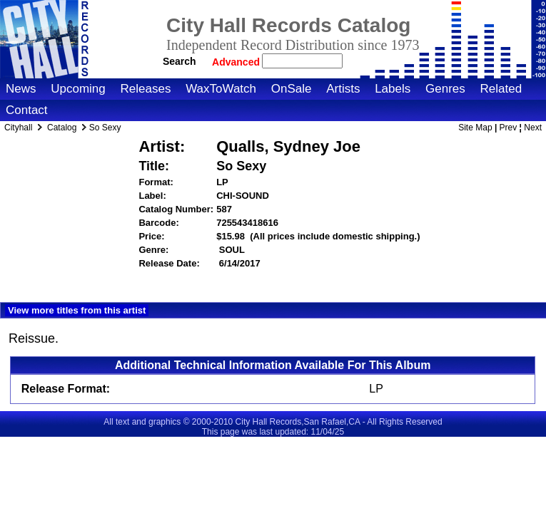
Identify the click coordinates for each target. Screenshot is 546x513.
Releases (146, 88)
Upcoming (78, 88)
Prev (508, 128)
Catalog (61, 128)
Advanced (237, 62)
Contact (27, 110)
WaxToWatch (221, 88)
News (21, 88)
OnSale (291, 88)
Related (501, 88)
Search (179, 61)
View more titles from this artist (77, 310)
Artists (343, 88)
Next (533, 128)
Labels (392, 88)
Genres (445, 88)
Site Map (475, 128)
